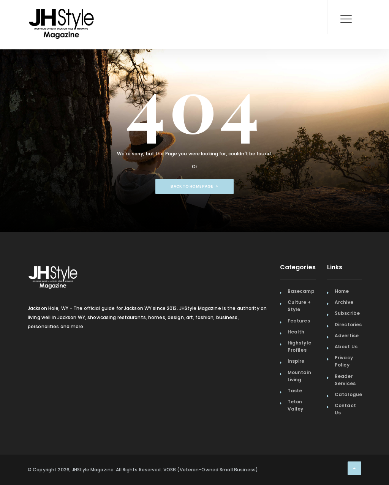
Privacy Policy (344, 361)
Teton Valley (296, 405)
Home (342, 291)
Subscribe (347, 313)
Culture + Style (299, 306)
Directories (348, 324)
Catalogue (348, 394)
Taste (295, 390)
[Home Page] (62, 13)
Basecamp (301, 291)
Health (296, 332)
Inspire (296, 361)
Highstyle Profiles (299, 346)
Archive (344, 302)
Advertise (347, 335)
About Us (346, 346)
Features (299, 321)
